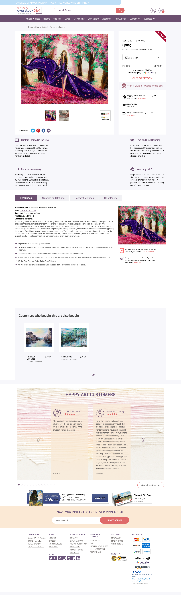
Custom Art (135, 18)
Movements (79, 18)
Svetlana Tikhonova (28, 210)
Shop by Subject (41, 27)
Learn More (142, 98)
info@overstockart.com (36, 547)
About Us (52, 538)
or (149, 72)
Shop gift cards (76, 550)
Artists (29, 18)
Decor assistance (97, 549)
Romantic (53, 27)
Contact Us (95, 540)
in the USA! (137, 263)
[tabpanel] (39, 344)
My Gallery (116, 538)
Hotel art (74, 538)
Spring (62, 27)
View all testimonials (150, 485)
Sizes (37, 18)
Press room (53, 547)
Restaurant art (76, 541)
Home (30, 27)
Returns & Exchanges (99, 546)
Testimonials (95, 552)
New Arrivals (120, 18)
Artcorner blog (55, 544)
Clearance (106, 18)
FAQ (91, 543)
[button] (143, 440)
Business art (75, 547)
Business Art (149, 18)
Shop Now (99, 498)
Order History (117, 544)
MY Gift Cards (117, 541)
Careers (52, 541)
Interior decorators (78, 544)
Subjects (57, 18)
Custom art (74, 553)
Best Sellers (93, 18)
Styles (67, 18)
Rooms (46, 18)
